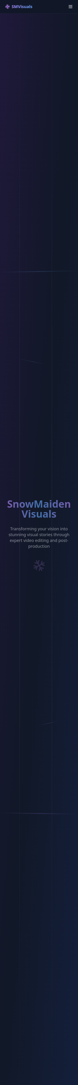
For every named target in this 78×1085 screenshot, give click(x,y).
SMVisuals (18, 6)
